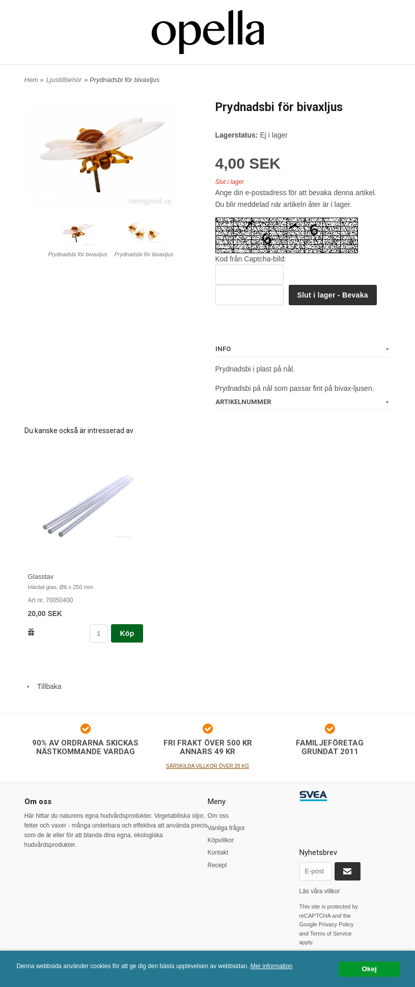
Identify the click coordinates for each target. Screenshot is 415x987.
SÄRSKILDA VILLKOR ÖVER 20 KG (207, 766)
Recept (217, 865)
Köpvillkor (221, 840)
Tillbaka (43, 686)
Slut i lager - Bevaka (332, 295)
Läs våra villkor (319, 891)
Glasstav (41, 576)
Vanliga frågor (226, 828)
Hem (31, 80)
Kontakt (218, 852)
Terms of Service (331, 933)
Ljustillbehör (63, 80)
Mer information (272, 966)
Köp (127, 633)
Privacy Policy (336, 924)
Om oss (218, 815)
